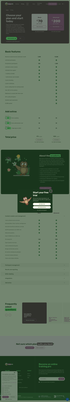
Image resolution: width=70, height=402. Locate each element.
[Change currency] (21, 38)
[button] (9, 399)
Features (17, 4)
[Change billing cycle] (11, 38)
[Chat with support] (67, 399)
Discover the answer (30, 321)
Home (7, 10)
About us (18, 375)
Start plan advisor (28, 349)
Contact (28, 377)
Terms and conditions (23, 389)
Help (47, 4)
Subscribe (60, 380)
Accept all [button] (6, 396)
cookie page (12, 382)
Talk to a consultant (41, 349)
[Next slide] (10, 316)
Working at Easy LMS (19, 382)
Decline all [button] (13, 396)
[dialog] (9, 386)
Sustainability (19, 384)
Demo (34, 4)
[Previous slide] (6, 316)
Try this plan (39, 139)
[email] (52, 380)
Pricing (22, 4)
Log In (59, 4)
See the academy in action (46, 188)
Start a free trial (52, 4)
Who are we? (18, 377)
